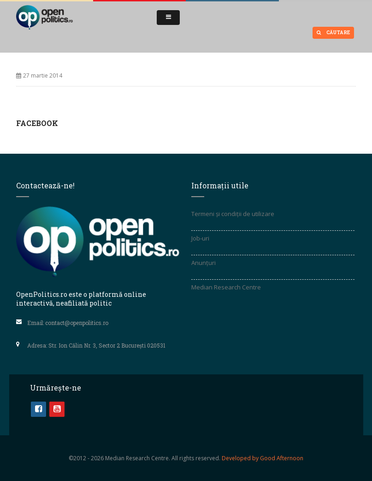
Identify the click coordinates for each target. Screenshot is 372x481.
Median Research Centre (226, 287)
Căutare (333, 33)
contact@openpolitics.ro (76, 322)
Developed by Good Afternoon (262, 458)
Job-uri (200, 238)
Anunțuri (203, 263)
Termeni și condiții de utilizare (232, 214)
